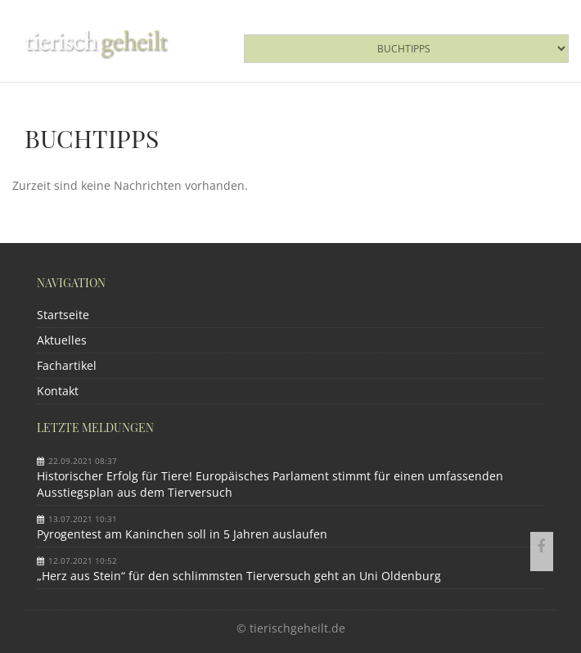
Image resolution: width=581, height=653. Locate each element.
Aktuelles (62, 340)
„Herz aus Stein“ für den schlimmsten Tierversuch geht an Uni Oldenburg (239, 575)
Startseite (63, 314)
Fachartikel (67, 365)
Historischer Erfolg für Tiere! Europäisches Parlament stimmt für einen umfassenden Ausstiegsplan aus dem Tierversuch (270, 484)
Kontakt (58, 391)
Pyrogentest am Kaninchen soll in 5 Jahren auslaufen (182, 534)
